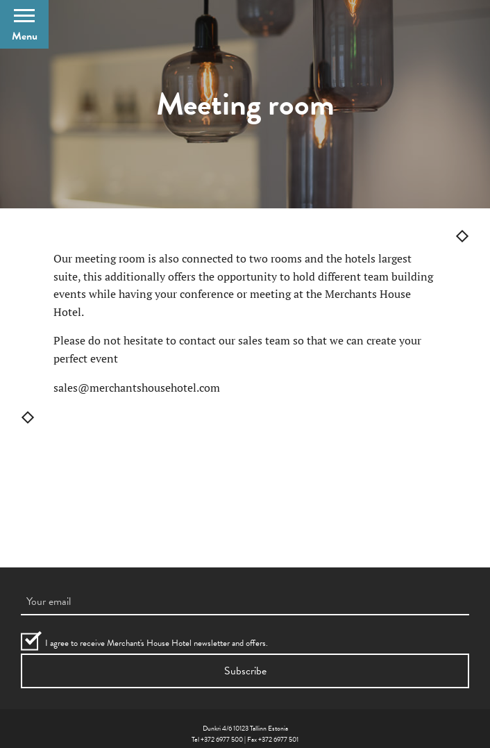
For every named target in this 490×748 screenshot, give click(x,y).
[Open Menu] (24, 24)
